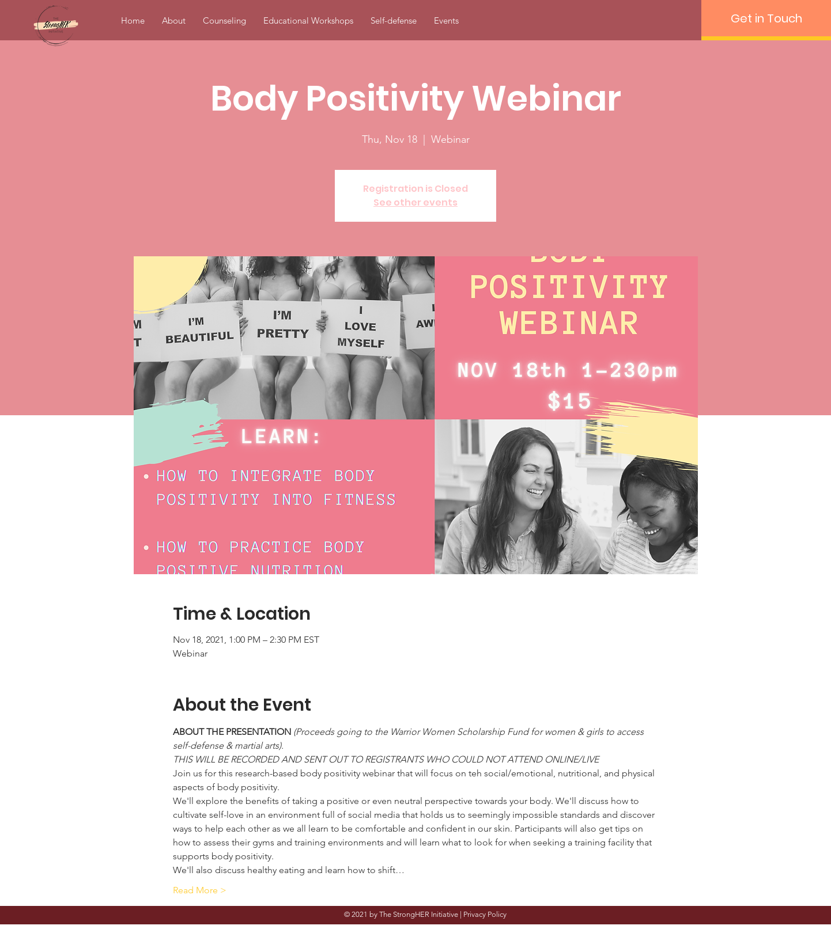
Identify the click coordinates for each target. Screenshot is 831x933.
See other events (415, 202)
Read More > (199, 890)
